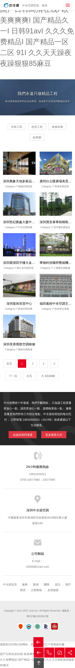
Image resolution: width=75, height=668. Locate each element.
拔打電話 (49, 653)
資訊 (57, 584)
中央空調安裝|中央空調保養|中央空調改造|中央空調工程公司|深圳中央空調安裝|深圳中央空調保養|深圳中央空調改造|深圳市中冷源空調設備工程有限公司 (11, 5)
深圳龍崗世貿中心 (19, 303)
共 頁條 (48, 376)
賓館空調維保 (25, 349)
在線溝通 (60, 653)
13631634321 (37, 474)
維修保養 (57, 126)
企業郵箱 (36, 590)
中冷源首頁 (10, 584)
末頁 (29, 376)
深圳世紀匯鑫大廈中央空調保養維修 (28, 222)
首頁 (9, 363)
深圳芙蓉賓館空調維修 (19, 344)
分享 (70, 653)
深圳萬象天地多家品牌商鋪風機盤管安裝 (32, 181)
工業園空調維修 (61, 268)
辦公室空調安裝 (25, 268)
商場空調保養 (25, 308)
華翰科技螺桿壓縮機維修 (57, 262)
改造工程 (37, 126)
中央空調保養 (25, 227)
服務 (25, 584)
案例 (36, 584)
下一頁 (13, 376)
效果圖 (37, 137)
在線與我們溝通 (22, 434)
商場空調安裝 (62, 186)
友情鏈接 (53, 590)
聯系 (23, 590)
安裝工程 (16, 126)
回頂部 (39, 663)
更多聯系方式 (53, 434)
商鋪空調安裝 (25, 186)
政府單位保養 (62, 308)
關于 (68, 584)
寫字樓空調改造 (61, 227)
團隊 (46, 584)
